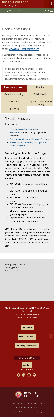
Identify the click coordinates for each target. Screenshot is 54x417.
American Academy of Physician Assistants (30, 139)
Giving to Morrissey (27, 345)
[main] (27, 141)
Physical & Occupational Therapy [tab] (40, 103)
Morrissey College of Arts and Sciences (14, 6)
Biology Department (11, 11)
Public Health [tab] (40, 94)
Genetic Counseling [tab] (13, 94)
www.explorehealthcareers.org (24, 48)
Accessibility (17, 404)
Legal (27, 404)
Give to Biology (27, 358)
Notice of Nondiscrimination (27, 408)
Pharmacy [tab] (14, 101)
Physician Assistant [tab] (14, 87)
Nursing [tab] (40, 87)
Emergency (37, 404)
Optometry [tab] (14, 108)
